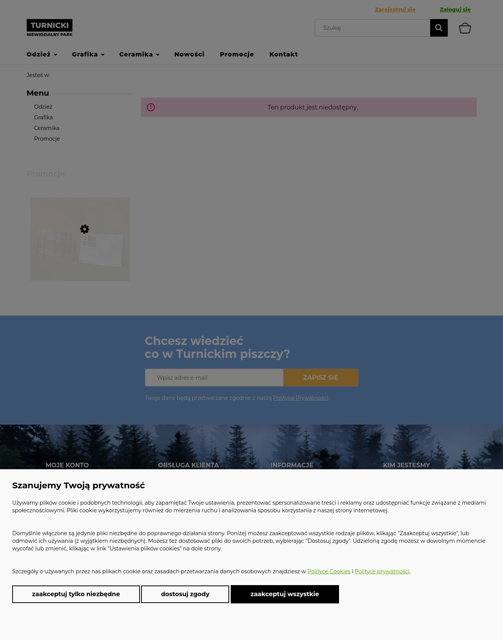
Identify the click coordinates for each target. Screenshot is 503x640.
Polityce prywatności (382, 571)
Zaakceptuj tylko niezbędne (76, 594)
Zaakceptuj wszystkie (285, 594)
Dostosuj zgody (185, 594)
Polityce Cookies (328, 571)
